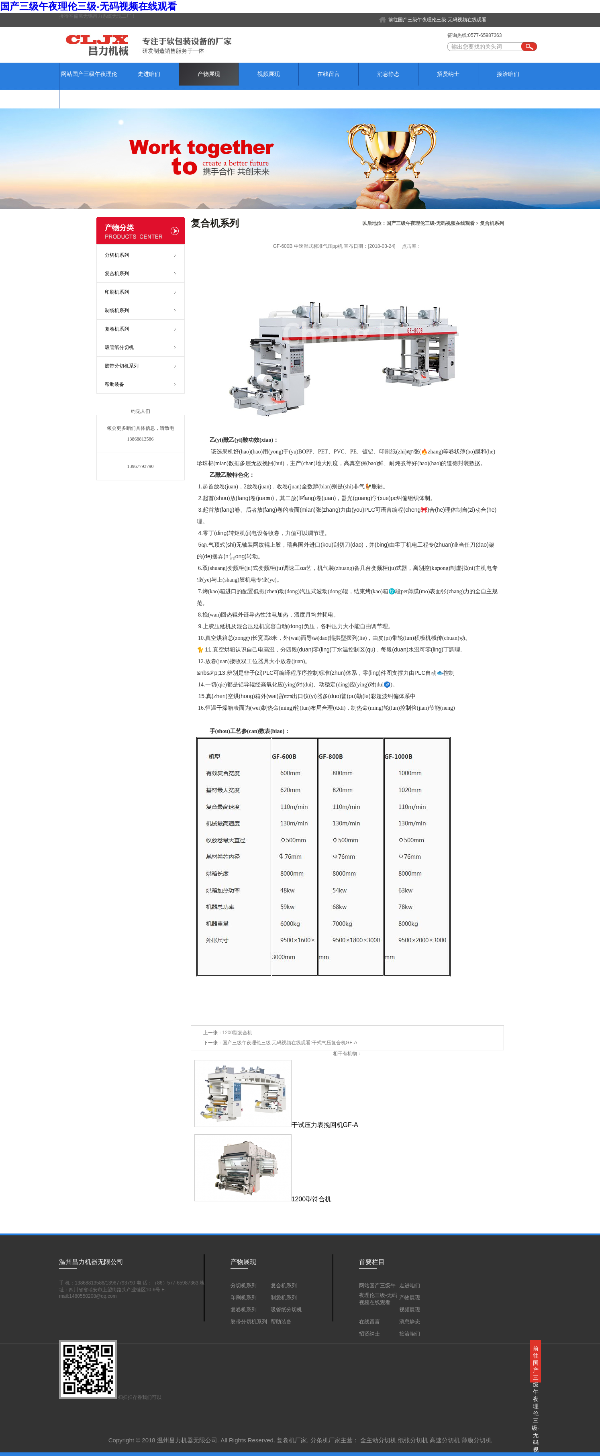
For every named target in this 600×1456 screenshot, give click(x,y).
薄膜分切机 (476, 1440)
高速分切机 (445, 1440)
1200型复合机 (237, 1032)
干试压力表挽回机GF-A (276, 1124)
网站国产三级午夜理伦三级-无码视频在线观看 (89, 85)
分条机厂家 (325, 1440)
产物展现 (209, 74)
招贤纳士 (448, 74)
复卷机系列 (117, 329)
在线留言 (328, 74)
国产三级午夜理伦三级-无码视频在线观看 (88, 6)
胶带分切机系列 (122, 366)
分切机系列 (117, 255)
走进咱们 (149, 74)
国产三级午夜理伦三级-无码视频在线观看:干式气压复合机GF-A (289, 1043)
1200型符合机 (263, 1199)
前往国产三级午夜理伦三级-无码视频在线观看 (437, 19)
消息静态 (388, 74)
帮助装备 (114, 384)
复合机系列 (492, 223)
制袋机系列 (117, 310)
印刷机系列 (117, 292)
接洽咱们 (508, 74)
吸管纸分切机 (119, 347)
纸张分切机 (413, 1440)
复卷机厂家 (292, 1440)
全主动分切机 (378, 1440)
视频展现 (268, 74)
